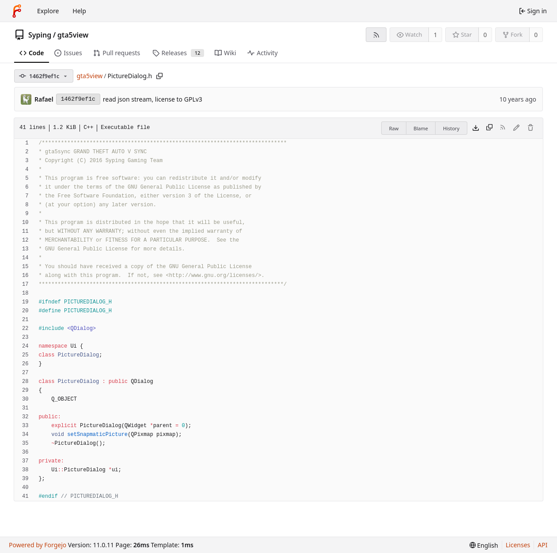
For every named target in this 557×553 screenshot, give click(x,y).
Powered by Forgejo (37, 545)
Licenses (518, 545)
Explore (48, 11)
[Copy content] (489, 128)
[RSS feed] (376, 34)
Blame (420, 128)
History (451, 128)
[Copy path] (159, 76)
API (542, 545)
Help (79, 11)
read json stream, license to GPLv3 (152, 99)
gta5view (73, 34)
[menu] (484, 545)
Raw (394, 128)
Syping (39, 34)
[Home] (16, 11)
